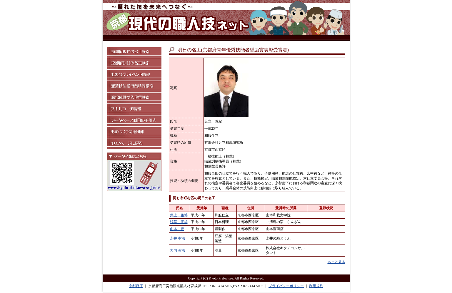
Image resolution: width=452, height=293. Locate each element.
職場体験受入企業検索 (134, 98)
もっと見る (336, 262)
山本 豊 (177, 229)
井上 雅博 (179, 215)
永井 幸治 (177, 238)
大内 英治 (177, 250)
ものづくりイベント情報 (134, 75)
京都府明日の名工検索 (134, 63)
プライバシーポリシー (286, 286)
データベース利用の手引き (134, 120)
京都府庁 (136, 286)
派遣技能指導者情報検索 (134, 86)
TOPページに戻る (134, 143)
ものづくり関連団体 (134, 132)
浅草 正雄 (179, 222)
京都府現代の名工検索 (134, 52)
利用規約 (316, 286)
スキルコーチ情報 (134, 109)
